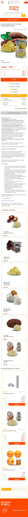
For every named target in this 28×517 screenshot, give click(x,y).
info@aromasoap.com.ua (15, 1)
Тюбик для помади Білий (8, 393)
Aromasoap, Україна (5, 62)
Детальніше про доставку (20, 108)
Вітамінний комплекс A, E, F (9, 469)
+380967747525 (14, 3)
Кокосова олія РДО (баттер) (9, 430)
